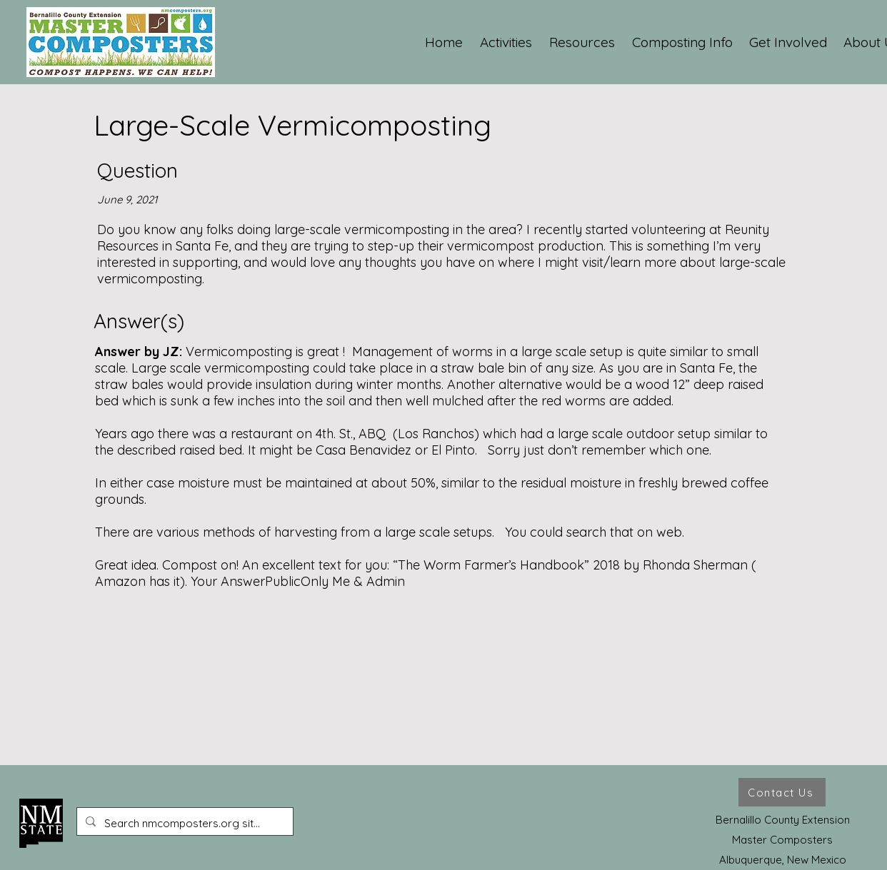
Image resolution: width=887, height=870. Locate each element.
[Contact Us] (782, 792)
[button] (506, 42)
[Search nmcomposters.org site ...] (183, 823)
